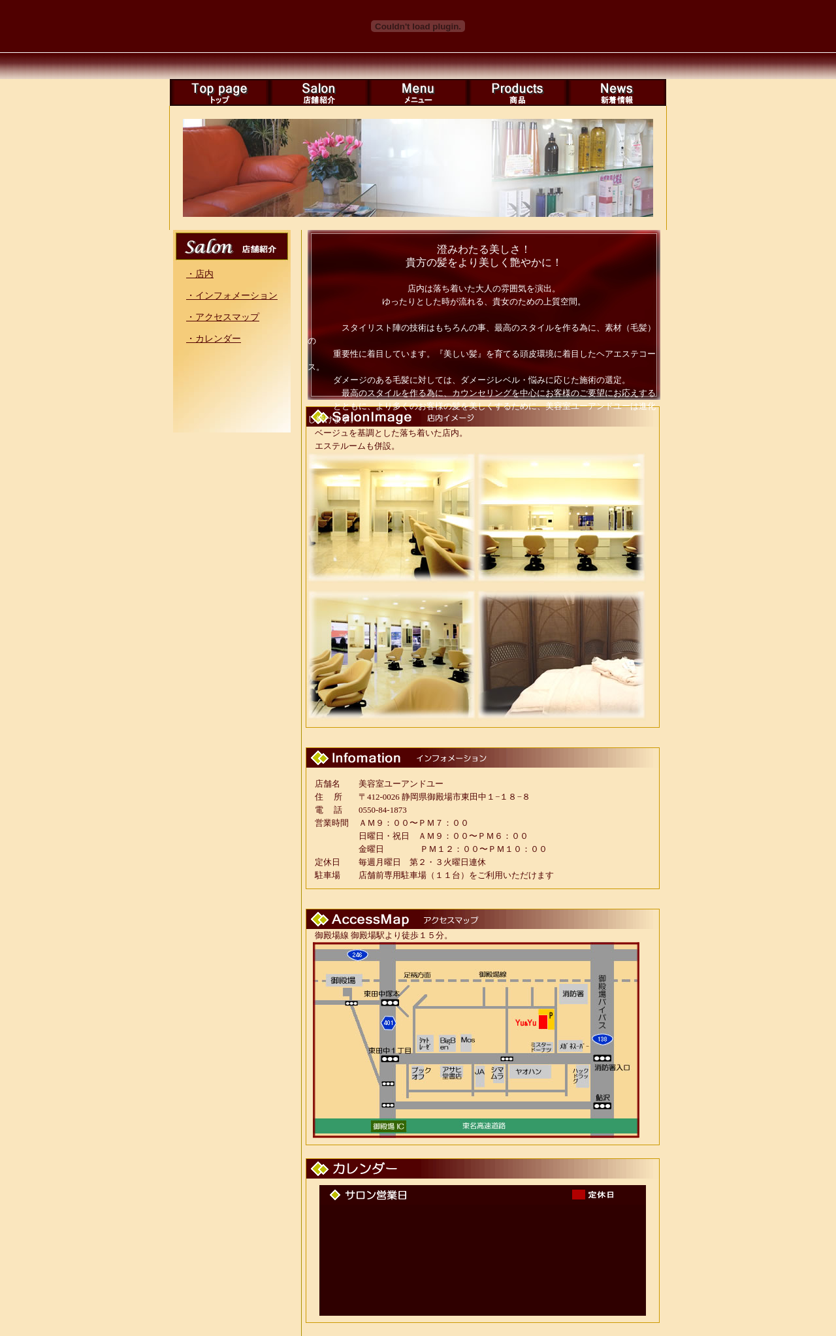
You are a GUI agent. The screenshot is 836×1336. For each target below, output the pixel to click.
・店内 (200, 274)
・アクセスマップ (222, 317)
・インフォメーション (232, 296)
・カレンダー (213, 339)
